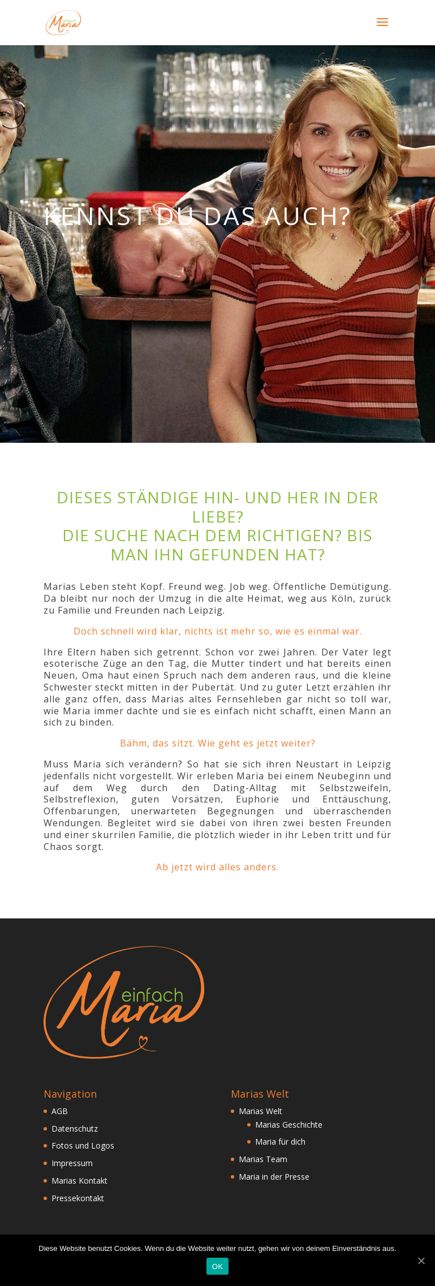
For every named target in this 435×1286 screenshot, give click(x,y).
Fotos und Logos (82, 1145)
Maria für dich (280, 1141)
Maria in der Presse (274, 1176)
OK (217, 1266)
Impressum (72, 1163)
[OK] (421, 1260)
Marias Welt (260, 1111)
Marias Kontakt (79, 1180)
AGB (59, 1111)
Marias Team (263, 1159)
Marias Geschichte (288, 1124)
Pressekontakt (77, 1198)
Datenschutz (74, 1128)
